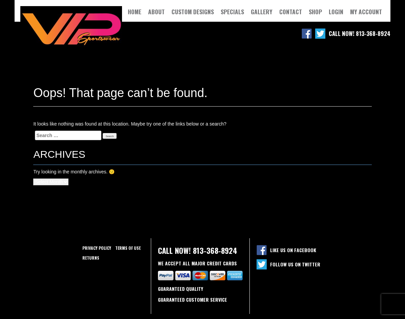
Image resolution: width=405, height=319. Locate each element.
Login (336, 11)
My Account (366, 11)
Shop (315, 11)
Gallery (261, 11)
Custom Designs (192, 11)
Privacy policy (96, 248)
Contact (290, 11)
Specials (232, 11)
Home (134, 11)
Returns (90, 258)
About (156, 11)
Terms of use (128, 248)
